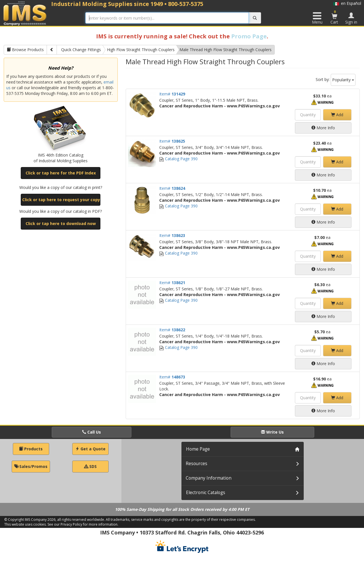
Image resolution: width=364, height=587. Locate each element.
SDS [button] (90, 466)
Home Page (198, 449)
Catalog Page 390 (178, 158)
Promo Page (249, 36)
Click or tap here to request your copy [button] (61, 199)
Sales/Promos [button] (30, 466)
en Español (347, 3)
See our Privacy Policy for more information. (82, 524)
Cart (334, 17)
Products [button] (31, 448)
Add (337, 114)
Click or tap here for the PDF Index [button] (61, 173)
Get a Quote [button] (90, 448)
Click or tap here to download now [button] (61, 223)
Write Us (272, 432)
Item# (172, 94)
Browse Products (25, 49)
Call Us (91, 432)
